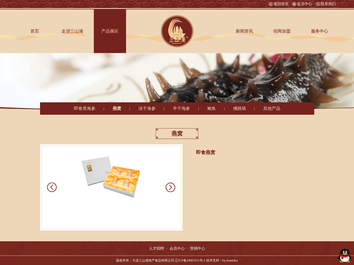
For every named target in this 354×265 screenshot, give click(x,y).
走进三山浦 (72, 31)
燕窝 (117, 108)
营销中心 (197, 248)
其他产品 (271, 108)
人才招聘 (156, 248)
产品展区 (110, 31)
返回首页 (279, 4)
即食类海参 (84, 108)
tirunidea (232, 260)
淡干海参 (147, 108)
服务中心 (319, 31)
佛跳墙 (239, 108)
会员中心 (302, 4)
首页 (34, 31)
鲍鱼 (211, 108)
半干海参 (181, 108)
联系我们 (326, 4)
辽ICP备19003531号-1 (190, 260)
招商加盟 (282, 31)
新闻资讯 (244, 31)
